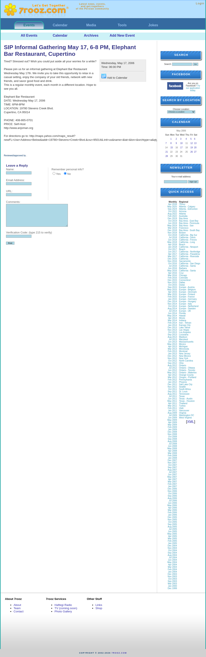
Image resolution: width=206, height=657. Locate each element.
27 (195, 152)
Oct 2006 (172, 493)
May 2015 (172, 289)
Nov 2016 (172, 261)
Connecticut (184, 280)
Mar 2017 (172, 256)
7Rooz (182, 204)
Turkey (182, 406)
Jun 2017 (172, 251)
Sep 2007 (172, 467)
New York (183, 358)
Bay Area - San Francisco (186, 226)
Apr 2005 (172, 536)
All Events (29, 35)
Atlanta (182, 214)
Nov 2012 (172, 358)
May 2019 (172, 225)
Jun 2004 (172, 560)
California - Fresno (188, 240)
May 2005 (172, 534)
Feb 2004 (172, 569)
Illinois (182, 318)
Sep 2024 (172, 209)
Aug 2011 (172, 394)
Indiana (182, 320)
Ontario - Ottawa (187, 368)
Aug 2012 (172, 365)
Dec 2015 (172, 280)
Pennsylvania (185, 380)
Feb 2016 (172, 278)
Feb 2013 (172, 351)
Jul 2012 (173, 368)
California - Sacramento (185, 260)
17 (181, 147)
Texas (182, 396)
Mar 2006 (172, 510)
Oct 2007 (172, 465)
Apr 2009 (172, 422)
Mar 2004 (172, 567)
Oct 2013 (172, 332)
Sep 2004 (172, 553)
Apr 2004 (172, 564)
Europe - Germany (188, 299)
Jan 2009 (172, 429)
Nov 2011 (172, 387)
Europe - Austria (187, 287)
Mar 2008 (172, 453)
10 (181, 143)
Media (91, 25)
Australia (183, 216)
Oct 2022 (172, 211)
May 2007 (172, 477)
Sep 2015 (172, 287)
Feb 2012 (172, 380)
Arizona (182, 211)
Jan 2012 (172, 382)
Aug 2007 (172, 470)
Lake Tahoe (184, 327)
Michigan (183, 346)
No (69, 173)
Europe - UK (185, 311)
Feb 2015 (172, 297)
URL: (9, 191)
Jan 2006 (172, 515)
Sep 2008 (172, 439)
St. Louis (183, 391)
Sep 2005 (172, 524)
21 (166, 152)
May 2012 (172, 372)
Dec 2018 (172, 230)
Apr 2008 (172, 451)
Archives (91, 35)
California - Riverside (189, 256)
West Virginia (185, 417)
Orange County (186, 375)
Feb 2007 (172, 484)
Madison (183, 337)
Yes (58, 173)
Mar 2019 (172, 228)
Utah (181, 408)
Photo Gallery (63, 611)
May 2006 (172, 505)
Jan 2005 (172, 543)
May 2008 (172, 448)
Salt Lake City (185, 384)
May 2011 (172, 401)
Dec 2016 (172, 259)
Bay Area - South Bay (189, 230)
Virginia (182, 413)
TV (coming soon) (66, 608)
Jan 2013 (172, 353)
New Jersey (184, 353)
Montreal (183, 351)
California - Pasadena (189, 254)
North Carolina (186, 361)
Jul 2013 (173, 339)
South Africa (185, 389)
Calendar (60, 25)
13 (195, 143)
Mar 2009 (172, 425)
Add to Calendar (114, 76)
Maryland (183, 339)
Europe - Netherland (188, 306)
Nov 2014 (172, 304)
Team (17, 608)
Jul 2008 (173, 444)
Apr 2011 (172, 403)
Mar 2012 (172, 377)
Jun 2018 (172, 240)
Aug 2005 (172, 527)
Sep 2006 (172, 496)
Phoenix (183, 382)
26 (191, 152)
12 (191, 143)
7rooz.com (119, 653)
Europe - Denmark (188, 292)
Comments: (13, 201)
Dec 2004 (172, 545)
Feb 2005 (172, 541)
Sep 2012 (172, 363)
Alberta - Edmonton (188, 209)
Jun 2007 (172, 474)
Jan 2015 (172, 299)
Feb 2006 (172, 512)
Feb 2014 (172, 323)
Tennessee (184, 394)
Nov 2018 (172, 233)
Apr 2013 (172, 346)
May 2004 (172, 562)
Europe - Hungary (187, 301)
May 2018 (172, 242)
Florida (182, 313)
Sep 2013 (172, 334)
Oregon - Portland (187, 377)
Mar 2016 (172, 275)
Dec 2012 (172, 356)
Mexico (182, 344)
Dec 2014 (172, 301)
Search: (168, 64)
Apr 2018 (172, 244)
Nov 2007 (172, 462)
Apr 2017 (172, 254)
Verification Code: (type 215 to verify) (29, 232)
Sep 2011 (172, 391)
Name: (10, 169)
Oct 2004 (172, 550)
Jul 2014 (173, 311)
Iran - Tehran (185, 323)
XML (190, 422)
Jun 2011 (172, 398)
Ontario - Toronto (187, 370)
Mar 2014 (172, 320)
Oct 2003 (172, 579)
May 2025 (172, 206)
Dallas (182, 282)
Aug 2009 (172, 413)
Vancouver (184, 410)
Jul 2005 (173, 529)
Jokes (153, 25)
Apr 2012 (172, 375)
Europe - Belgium (187, 289)
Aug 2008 (172, 441)
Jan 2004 (172, 572)
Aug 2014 (172, 308)
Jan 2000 (172, 586)
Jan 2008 (172, 458)
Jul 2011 (173, 396)
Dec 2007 (172, 460)
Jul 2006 (173, 500)
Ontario (182, 365)
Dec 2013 (172, 327)
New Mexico (185, 356)
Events (29, 25)
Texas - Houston (187, 401)
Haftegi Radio (63, 605)
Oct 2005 (172, 522)
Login (200, 3)
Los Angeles (185, 332)
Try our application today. (193, 88)
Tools (122, 25)
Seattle (182, 387)
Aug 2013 (172, 337)
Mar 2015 (172, 294)
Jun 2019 (172, 223)
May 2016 (172, 270)
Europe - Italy (185, 304)
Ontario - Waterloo (188, 372)
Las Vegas (184, 330)
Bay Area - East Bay (188, 221)
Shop (98, 608)
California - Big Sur (188, 235)
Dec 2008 (172, 432)
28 (166, 156)
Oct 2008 (172, 436)
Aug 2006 (172, 498)
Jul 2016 (173, 266)
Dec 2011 (172, 384)
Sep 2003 (172, 581)
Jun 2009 (172, 417)
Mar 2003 (172, 583)
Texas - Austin (185, 398)
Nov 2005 (172, 519)
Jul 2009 (173, 415)
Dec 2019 (172, 218)
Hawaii (182, 315)
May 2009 (172, 420)
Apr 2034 (172, 204)
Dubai (182, 285)
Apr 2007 (172, 479)
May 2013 (172, 344)
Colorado (183, 278)
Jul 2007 (173, 472)
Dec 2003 (172, 574)
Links (98, 605)
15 (171, 147)
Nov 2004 (172, 548)
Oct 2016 (172, 263)
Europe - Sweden (187, 308)
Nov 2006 (172, 491)
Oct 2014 (172, 306)
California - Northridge (189, 251)
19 (191, 147)
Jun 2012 (172, 370)
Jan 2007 (172, 486)
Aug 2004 (172, 555)
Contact (18, 611)
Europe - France (187, 297)
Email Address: (15, 180)
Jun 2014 (172, 313)
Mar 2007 (172, 481)
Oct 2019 (172, 221)
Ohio (181, 363)
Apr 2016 (172, 273)
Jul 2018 (173, 237)
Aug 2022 (172, 214)
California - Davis (187, 237)
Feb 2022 (172, 216)
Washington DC (186, 415)
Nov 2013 (172, 330)
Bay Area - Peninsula (189, 223)
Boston (182, 233)
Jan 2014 (172, 325)
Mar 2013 (172, 349)
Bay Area (183, 218)
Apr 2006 (172, 508)
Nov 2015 (172, 282)
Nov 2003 (172, 576)
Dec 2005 (172, 517)
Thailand (183, 403)
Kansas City (184, 325)
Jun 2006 (172, 503)
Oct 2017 (172, 249)
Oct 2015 (172, 285)
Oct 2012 (172, 361)
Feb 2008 (172, 455)
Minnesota (184, 349)
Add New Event (122, 35)
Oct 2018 (172, 235)
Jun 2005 (172, 531)
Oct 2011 (172, 389)
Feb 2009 (172, 427)
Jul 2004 (173, 557)
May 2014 (172, 315)
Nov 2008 (172, 434)
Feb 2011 (172, 408)
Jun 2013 (172, 342)
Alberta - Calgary (187, 206)
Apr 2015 (172, 292)
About (17, 605)
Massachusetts (186, 342)
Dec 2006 (172, 489)
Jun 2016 (172, 268)
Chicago (183, 275)
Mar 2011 (172, 406)
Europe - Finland (187, 294)
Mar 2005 (172, 538)
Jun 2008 (172, 446)
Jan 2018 (172, 247)
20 (195, 147)
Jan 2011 (172, 410)
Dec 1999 (172, 588)
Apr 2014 (172, 318)
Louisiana (183, 334)
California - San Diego (189, 263)
